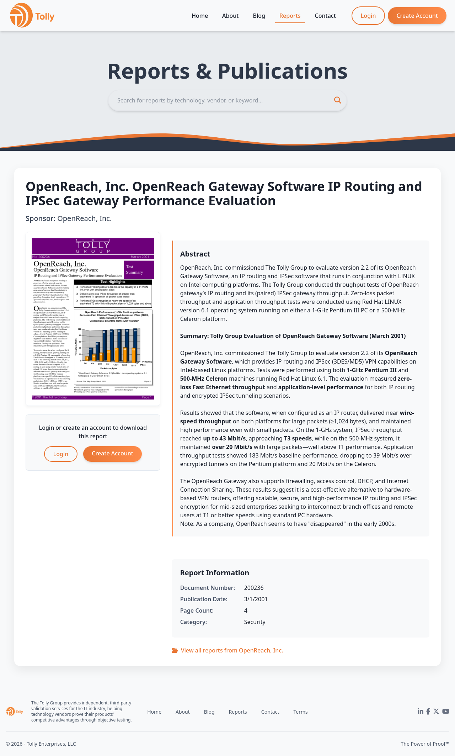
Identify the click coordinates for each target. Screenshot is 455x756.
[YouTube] (445, 711)
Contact (325, 16)
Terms (300, 711)
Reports (290, 16)
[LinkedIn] (420, 711)
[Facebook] (428, 711)
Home (200, 16)
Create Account (417, 16)
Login (368, 16)
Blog (259, 16)
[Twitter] (436, 711)
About (230, 16)
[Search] (227, 100)
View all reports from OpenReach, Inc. (227, 650)
